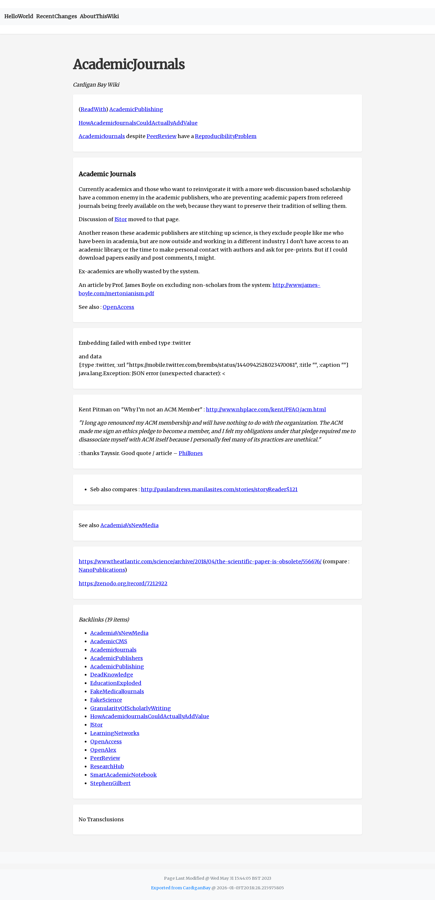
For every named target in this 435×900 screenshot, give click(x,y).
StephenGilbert (110, 783)
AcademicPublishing (136, 109)
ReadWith (93, 109)
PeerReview (161, 136)
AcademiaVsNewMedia (129, 525)
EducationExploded (115, 683)
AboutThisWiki (99, 16)
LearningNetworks (114, 733)
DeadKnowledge (111, 674)
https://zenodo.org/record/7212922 (123, 583)
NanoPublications (102, 570)
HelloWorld (18, 16)
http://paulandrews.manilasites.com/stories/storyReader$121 (219, 489)
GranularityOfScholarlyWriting (130, 708)
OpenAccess (118, 307)
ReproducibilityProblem (226, 136)
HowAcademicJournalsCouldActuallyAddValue (138, 123)
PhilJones (191, 453)
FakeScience (106, 699)
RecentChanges (56, 16)
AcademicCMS (108, 641)
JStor (121, 219)
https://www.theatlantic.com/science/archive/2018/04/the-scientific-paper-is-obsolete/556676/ (200, 561)
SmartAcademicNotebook (123, 774)
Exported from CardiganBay (181, 887)
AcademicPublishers (116, 658)
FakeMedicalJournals (117, 691)
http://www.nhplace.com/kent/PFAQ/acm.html (266, 409)
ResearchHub (107, 766)
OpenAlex (103, 750)
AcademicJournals (102, 136)
